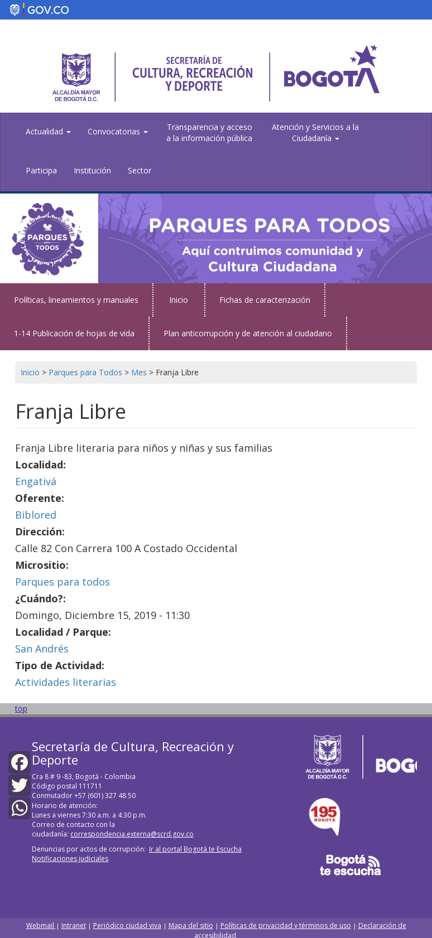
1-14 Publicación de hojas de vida (74, 333)
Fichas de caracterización (264, 299)
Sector (139, 170)
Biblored (35, 514)
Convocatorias (118, 131)
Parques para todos (62, 581)
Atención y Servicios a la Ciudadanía (315, 132)
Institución (92, 170)
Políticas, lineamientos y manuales (76, 299)
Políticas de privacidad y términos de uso (285, 925)
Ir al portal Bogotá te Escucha (195, 849)
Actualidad (48, 131)
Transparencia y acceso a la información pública (209, 132)
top (21, 708)
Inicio (178, 299)
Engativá (35, 481)
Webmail (41, 925)
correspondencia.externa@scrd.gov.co (132, 834)
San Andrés (42, 648)
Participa (41, 170)
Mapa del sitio (191, 925)
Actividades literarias (65, 682)
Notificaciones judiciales (70, 858)
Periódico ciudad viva (127, 925)
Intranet (73, 925)
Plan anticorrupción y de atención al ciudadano (248, 333)
